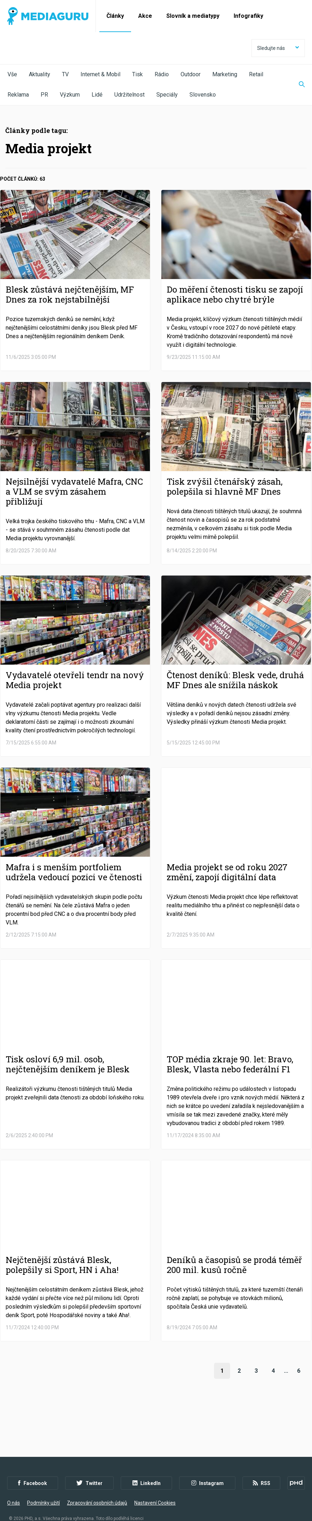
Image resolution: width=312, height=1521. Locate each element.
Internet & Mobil (100, 74)
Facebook (32, 1462)
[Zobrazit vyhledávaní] (297, 85)
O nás (13, 1482)
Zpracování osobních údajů (97, 1482)
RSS (261, 1462)
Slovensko (202, 94)
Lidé (97, 94)
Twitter (90, 1462)
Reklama (18, 94)
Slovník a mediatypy (192, 15)
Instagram (207, 1462)
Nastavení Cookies (155, 1482)
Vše (12, 74)
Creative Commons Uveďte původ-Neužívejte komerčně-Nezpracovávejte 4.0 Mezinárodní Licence (105, 1502)
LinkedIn (146, 1462)
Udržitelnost (129, 94)
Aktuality (39, 74)
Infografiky (248, 15)
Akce (145, 15)
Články (115, 15)
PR (44, 94)
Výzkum (70, 94)
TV (65, 74)
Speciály (167, 94)
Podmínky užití (43, 1482)
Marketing (224, 74)
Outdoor (191, 74)
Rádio (162, 74)
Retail (256, 74)
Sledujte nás (278, 48)
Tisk (137, 74)
